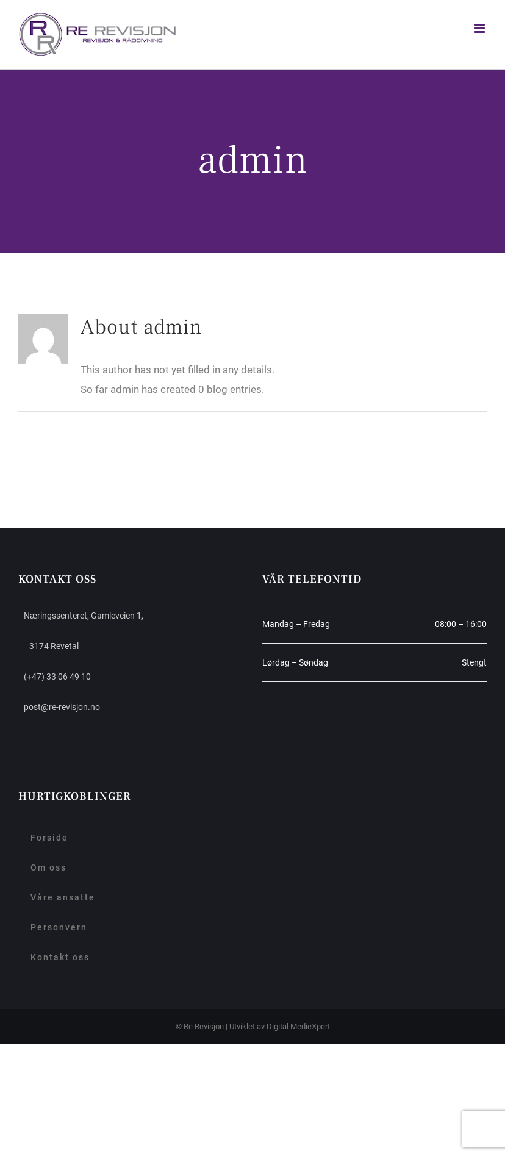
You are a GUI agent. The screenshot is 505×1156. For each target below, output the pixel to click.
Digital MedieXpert (298, 1026)
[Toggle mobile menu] (480, 28)
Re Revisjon (204, 1026)
